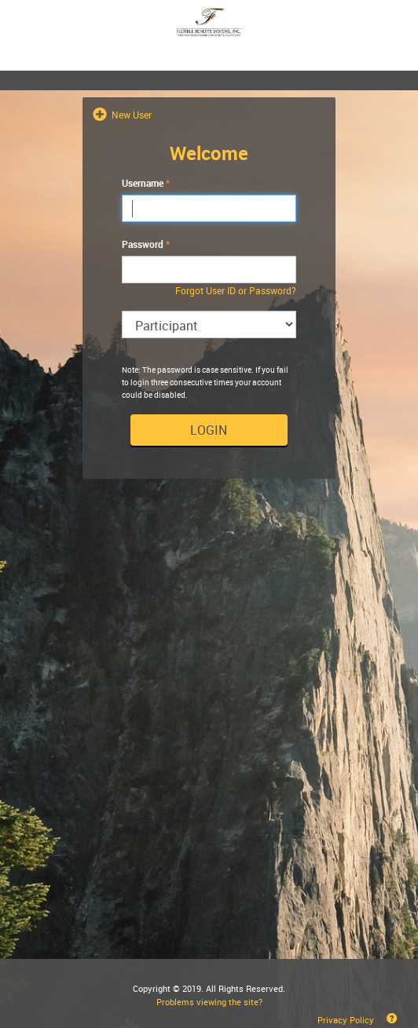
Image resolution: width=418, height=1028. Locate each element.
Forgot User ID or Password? (235, 290)
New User (130, 114)
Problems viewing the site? (209, 1002)
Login (208, 430)
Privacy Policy (345, 1020)
